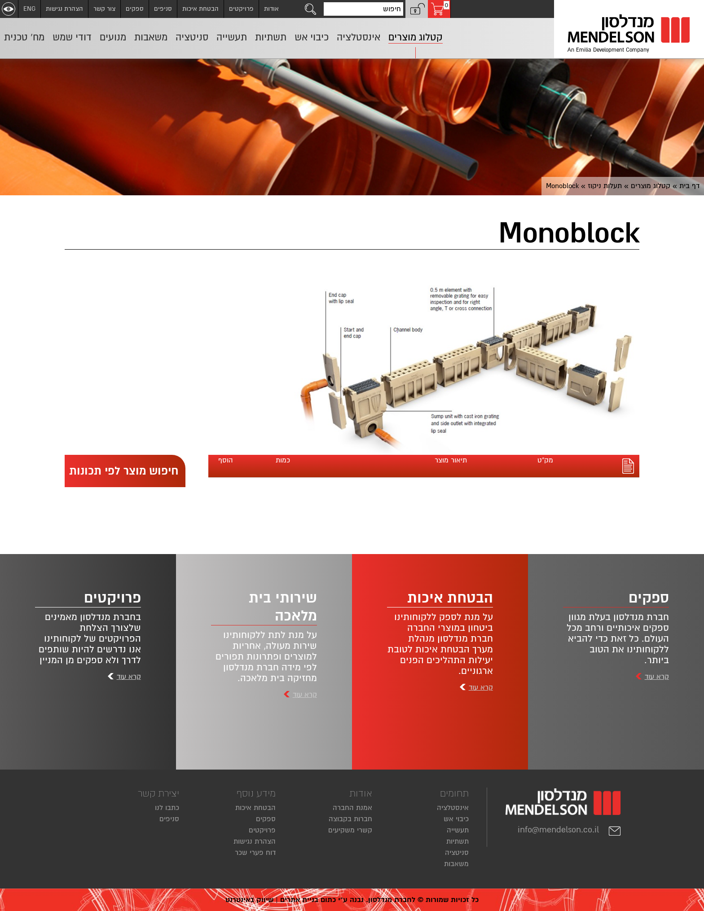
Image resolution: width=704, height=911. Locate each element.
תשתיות (457, 841)
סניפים (163, 9)
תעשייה (458, 830)
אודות (271, 9)
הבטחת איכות (200, 9)
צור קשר (104, 9)
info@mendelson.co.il (569, 829)
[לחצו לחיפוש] (310, 9)
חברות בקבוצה (350, 818)
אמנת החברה (352, 807)
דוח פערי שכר (255, 852)
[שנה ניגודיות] (8, 9)
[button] (416, 9)
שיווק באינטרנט (249, 899)
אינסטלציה (453, 807)
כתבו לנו (167, 807)
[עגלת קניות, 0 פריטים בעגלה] (439, 9)
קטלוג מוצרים (650, 185)
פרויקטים (241, 9)
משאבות (456, 863)
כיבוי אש (456, 818)
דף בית (689, 185)
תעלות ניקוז (605, 185)
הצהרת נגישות (64, 9)
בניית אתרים (299, 899)
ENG (29, 9)
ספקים (135, 9)
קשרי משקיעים (350, 830)
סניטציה (457, 852)
